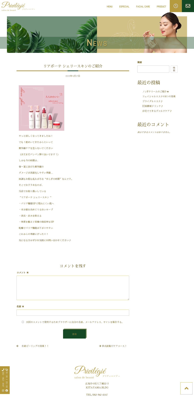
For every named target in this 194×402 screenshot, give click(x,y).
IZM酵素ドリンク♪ (152, 106)
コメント (23, 272)
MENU (109, 6)
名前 (20, 306)
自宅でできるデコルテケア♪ (157, 111)
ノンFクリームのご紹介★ (155, 91)
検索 (139, 62)
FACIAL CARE (143, 7)
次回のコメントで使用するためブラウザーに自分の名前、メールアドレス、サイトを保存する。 (75, 322)
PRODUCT (161, 6)
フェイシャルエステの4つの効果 (159, 96)
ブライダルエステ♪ (152, 101)
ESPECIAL (124, 6)
